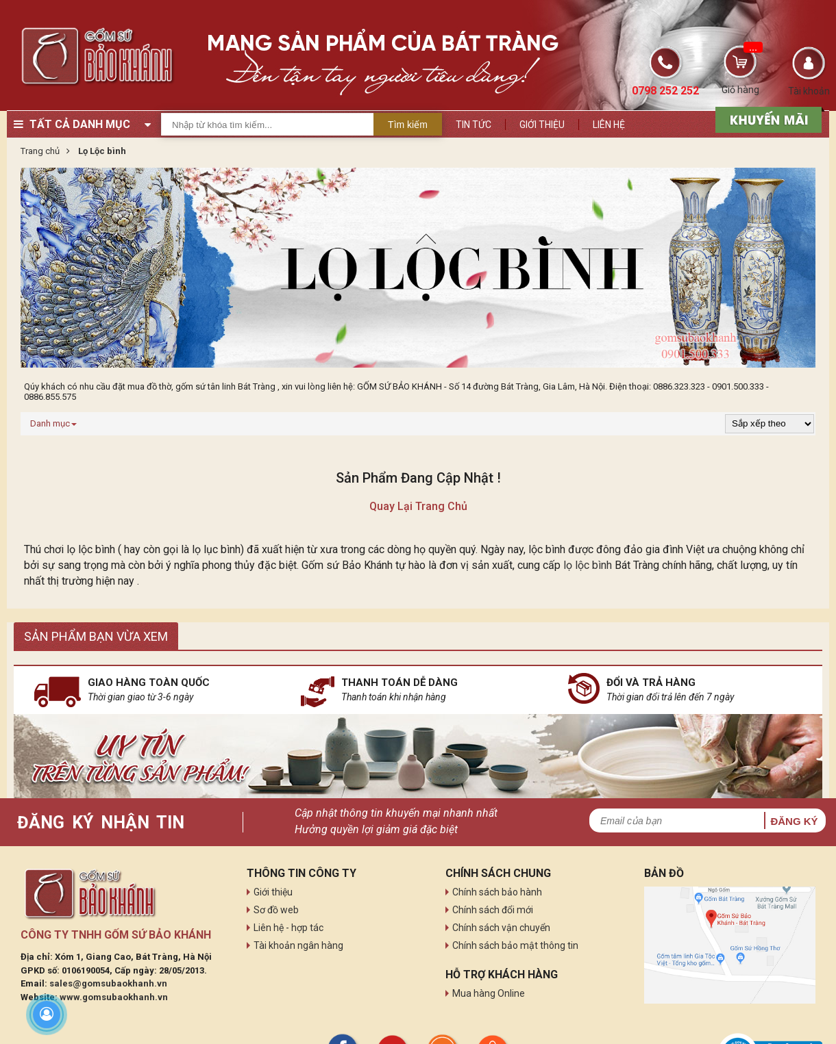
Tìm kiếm (408, 124)
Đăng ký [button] (793, 821)
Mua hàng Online (488, 993)
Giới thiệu (542, 124)
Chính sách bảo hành (497, 892)
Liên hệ (609, 124)
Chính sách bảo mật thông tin (515, 945)
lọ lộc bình (587, 565)
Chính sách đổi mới (492, 909)
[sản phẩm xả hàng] (766, 118)
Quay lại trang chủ (418, 506)
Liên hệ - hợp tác (288, 927)
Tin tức (473, 124)
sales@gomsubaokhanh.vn (108, 983)
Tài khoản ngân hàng (298, 945)
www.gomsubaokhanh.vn (114, 997)
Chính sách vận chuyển (501, 927)
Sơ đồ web (276, 909)
